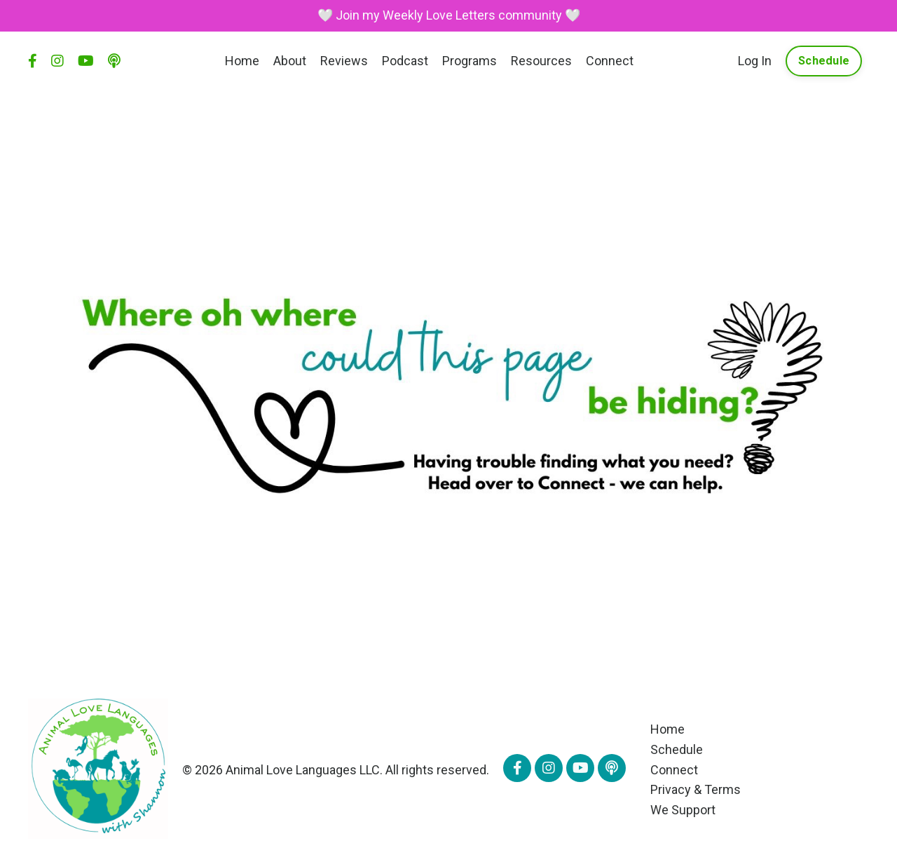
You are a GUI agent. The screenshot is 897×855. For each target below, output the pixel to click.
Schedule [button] (823, 60)
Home (242, 60)
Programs (469, 60)
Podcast (405, 60)
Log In (755, 60)
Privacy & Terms (695, 789)
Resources (541, 60)
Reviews (344, 60)
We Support (682, 809)
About (289, 60)
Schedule (676, 749)
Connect (610, 60)
